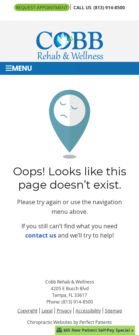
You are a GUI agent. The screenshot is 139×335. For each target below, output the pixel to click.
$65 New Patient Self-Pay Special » (95, 330)
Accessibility (88, 311)
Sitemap (113, 311)
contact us (40, 235)
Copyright (27, 311)
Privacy (64, 311)
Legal (47, 311)
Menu (19, 68)
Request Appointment (42, 7)
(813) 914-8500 (109, 7)
